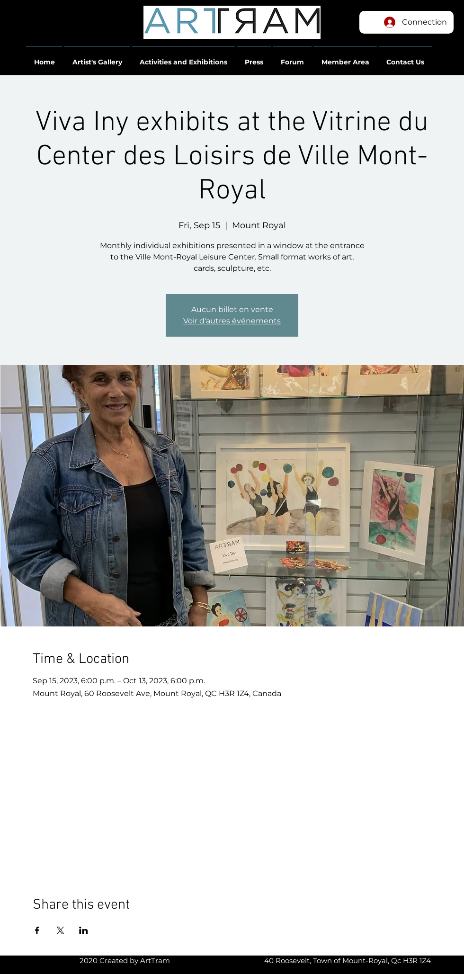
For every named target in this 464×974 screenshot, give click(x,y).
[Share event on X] (60, 930)
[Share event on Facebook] (37, 930)
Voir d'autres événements (232, 320)
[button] (44, 58)
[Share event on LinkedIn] (83, 930)
